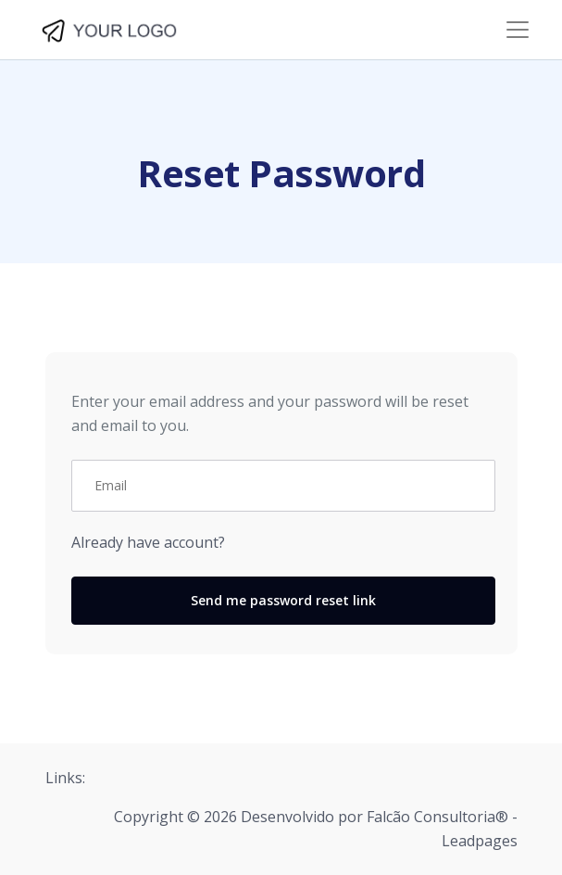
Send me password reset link (283, 600)
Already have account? (148, 542)
